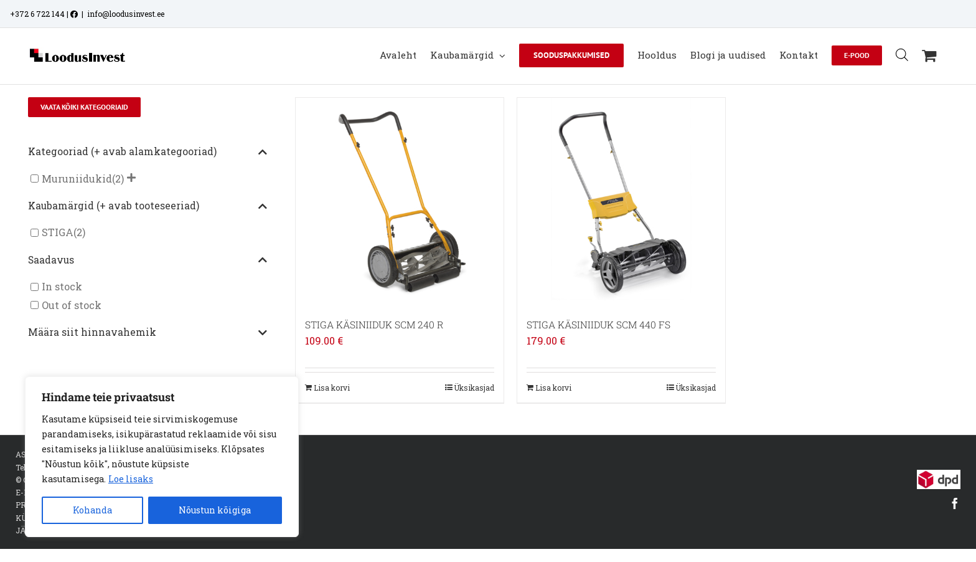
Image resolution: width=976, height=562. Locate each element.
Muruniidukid (77, 178)
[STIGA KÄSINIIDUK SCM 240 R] (400, 202)
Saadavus (147, 260)
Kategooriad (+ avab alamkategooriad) (147, 152)
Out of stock (71, 305)
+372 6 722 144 (37, 14)
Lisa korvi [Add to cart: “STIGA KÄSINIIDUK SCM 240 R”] (332, 388)
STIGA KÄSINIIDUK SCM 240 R (374, 324)
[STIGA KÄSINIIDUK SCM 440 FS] (621, 202)
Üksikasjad (474, 388)
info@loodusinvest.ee (125, 14)
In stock (62, 286)
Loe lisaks (130, 479)
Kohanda (92, 510)
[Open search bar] (902, 54)
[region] (162, 456)
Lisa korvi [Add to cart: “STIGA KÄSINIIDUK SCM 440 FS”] (553, 388)
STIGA (57, 232)
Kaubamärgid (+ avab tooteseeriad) (147, 206)
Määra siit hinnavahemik (147, 333)
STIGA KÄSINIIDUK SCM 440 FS (598, 324)
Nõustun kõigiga (215, 510)
